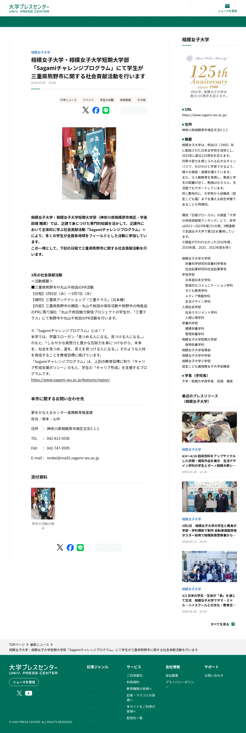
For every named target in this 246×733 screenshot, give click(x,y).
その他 (141, 100)
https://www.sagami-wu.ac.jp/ (204, 115)
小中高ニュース (98, 701)
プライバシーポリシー (179, 684)
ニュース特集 (96, 715)
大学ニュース (68, 100)
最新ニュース (96, 682)
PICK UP (93, 675)
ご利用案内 (135, 675)
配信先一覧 (135, 718)
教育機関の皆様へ (139, 688)
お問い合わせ (214, 675)
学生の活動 (107, 100)
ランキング (95, 688)
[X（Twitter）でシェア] (86, 110)
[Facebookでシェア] (96, 110)
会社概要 (171, 675)
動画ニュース (96, 721)
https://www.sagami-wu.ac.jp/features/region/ (70, 379)
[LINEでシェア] (106, 110)
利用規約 (133, 682)
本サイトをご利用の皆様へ (141, 708)
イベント (88, 100)
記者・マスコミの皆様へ (141, 697)
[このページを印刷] (134, 110)
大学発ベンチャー (99, 708)
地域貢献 (125, 100)
